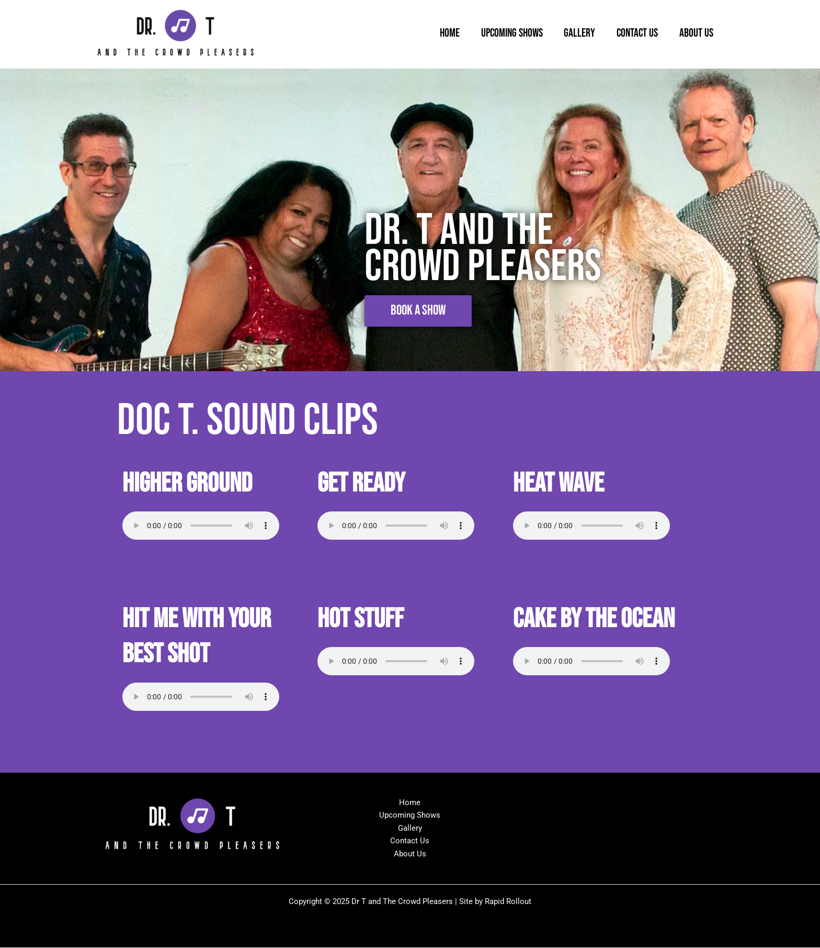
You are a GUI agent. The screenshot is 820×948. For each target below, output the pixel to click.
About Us (695, 33)
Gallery (575, 33)
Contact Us (634, 33)
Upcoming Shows (506, 33)
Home (442, 33)
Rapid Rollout (508, 902)
